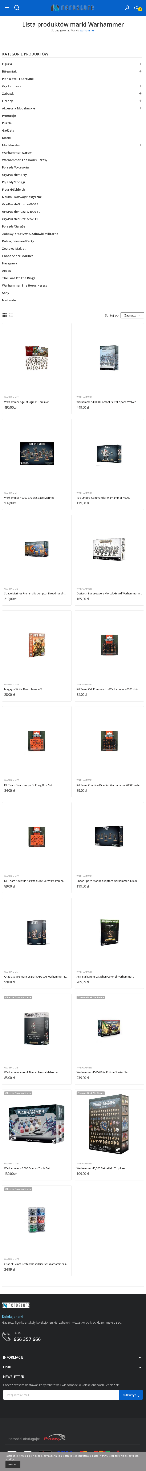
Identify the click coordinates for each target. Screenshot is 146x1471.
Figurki (7, 64)
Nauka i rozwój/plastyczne (22, 197)
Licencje (7, 101)
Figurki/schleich (13, 189)
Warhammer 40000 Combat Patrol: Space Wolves (106, 402)
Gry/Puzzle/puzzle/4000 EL (21, 212)
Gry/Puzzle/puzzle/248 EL (20, 219)
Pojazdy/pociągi (13, 182)
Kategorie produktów (25, 54)
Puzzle (7, 123)
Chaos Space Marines (17, 256)
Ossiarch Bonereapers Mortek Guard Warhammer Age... (109, 593)
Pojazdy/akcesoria (15, 167)
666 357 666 (27, 1339)
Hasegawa (9, 263)
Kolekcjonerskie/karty (18, 241)
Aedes (6, 271)
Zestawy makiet (14, 249)
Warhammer (11, 397)
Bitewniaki (9, 71)
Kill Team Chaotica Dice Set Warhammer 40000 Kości (108, 785)
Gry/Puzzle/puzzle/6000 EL (21, 204)
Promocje (9, 116)
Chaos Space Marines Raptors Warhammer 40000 (107, 881)
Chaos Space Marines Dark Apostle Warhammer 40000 (36, 976)
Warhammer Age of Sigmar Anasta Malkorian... (32, 1072)
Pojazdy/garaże (13, 226)
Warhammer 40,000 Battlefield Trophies (101, 1168)
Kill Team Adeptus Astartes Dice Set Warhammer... (34, 881)
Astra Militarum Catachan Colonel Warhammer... (105, 976)
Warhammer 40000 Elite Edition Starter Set (102, 1072)
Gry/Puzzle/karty (14, 175)
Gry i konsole (11, 86)
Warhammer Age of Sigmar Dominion (26, 402)
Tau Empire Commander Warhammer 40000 (103, 498)
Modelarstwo (11, 145)
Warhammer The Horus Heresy (24, 160)
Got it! (12, 1464)
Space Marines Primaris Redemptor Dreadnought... (35, 593)
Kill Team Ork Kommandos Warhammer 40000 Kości (108, 689)
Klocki (6, 138)
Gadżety (8, 130)
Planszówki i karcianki (18, 79)
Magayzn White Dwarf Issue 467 (23, 689)
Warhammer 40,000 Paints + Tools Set (27, 1168)
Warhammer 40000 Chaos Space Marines (29, 498)
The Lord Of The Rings (18, 278)
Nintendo (9, 300)
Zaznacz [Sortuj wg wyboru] (132, 315)
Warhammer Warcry (17, 153)
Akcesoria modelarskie (18, 108)
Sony (5, 293)
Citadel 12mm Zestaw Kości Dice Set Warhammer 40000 (36, 1264)
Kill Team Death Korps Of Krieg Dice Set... (29, 785)
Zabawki (8, 94)
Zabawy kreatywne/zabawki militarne (30, 234)
